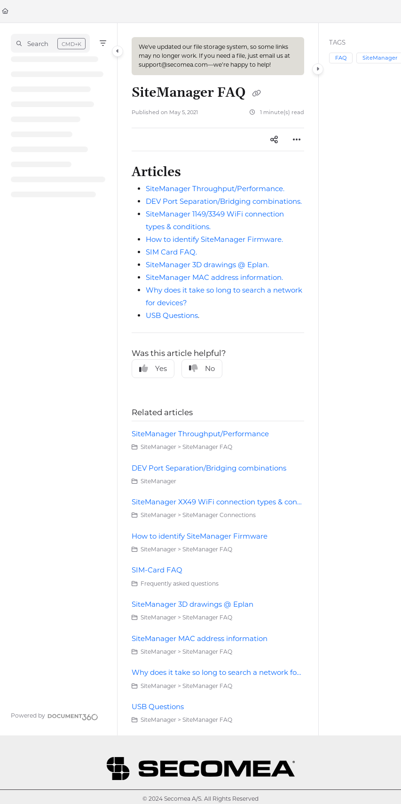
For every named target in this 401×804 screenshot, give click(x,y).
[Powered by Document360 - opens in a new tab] (54, 716)
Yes (153, 368)
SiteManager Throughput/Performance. (215, 188)
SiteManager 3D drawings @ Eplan (192, 604)
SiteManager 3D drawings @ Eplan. (207, 264)
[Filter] (103, 43)
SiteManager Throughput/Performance (200, 433)
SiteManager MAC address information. (214, 277)
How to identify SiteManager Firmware (199, 536)
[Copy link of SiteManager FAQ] (256, 93)
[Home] (5, 11)
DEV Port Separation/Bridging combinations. (224, 201)
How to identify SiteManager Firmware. (214, 239)
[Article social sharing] (274, 139)
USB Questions (172, 315)
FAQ (340, 57)
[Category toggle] (117, 51)
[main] (218, 379)
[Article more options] (296, 139)
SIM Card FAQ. (171, 251)
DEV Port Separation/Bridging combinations (209, 468)
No (202, 368)
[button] (50, 43)
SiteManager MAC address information (199, 638)
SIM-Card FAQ (157, 569)
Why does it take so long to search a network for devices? (218, 672)
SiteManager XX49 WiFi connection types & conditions (218, 501)
